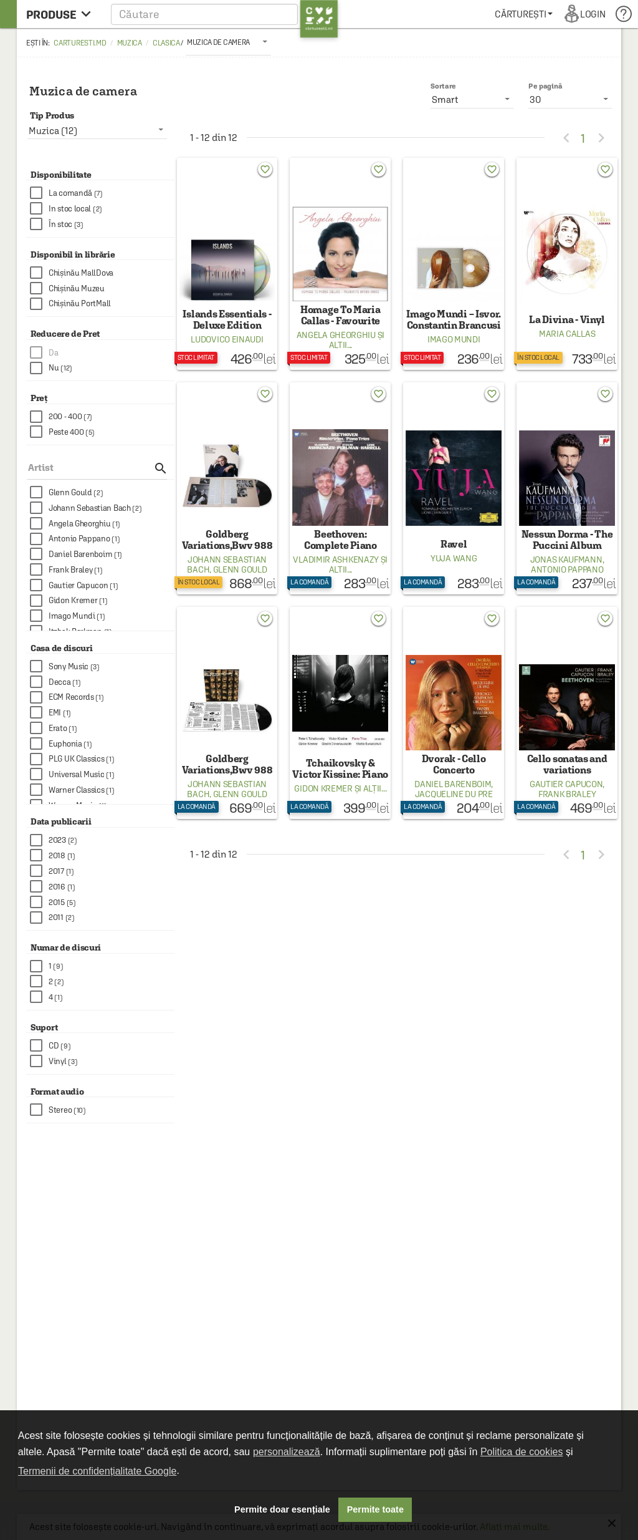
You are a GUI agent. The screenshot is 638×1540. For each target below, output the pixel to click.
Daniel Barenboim (452, 784)
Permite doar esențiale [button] (282, 1509)
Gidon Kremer (323, 788)
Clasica (166, 43)
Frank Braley (567, 794)
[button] (224, 14)
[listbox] (228, 42)
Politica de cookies (521, 1451)
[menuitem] (524, 14)
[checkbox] (102, 193)
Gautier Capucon (566, 784)
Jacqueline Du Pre (454, 794)
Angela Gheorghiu (336, 335)
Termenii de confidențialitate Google (97, 1471)
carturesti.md (80, 43)
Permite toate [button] (375, 1509)
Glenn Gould (240, 569)
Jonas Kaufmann (566, 559)
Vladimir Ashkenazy (336, 559)
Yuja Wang (454, 558)
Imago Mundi (453, 339)
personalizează (286, 1451)
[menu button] (62, 14)
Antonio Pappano (567, 569)
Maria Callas (567, 334)
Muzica (129, 43)
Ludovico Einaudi (227, 339)
